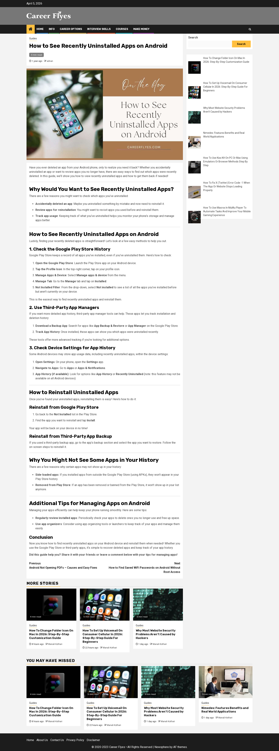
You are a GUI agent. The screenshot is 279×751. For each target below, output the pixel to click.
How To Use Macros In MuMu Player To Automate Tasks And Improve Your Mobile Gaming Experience (227, 211)
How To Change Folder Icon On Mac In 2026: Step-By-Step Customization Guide (51, 634)
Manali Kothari (55, 644)
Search (193, 37)
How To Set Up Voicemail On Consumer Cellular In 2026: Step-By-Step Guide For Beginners (103, 636)
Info (52, 29)
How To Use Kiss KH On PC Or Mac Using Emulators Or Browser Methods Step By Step (225, 161)
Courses (122, 29)
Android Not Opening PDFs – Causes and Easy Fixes (67, 565)
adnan (50, 61)
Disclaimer (93, 740)
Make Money (141, 29)
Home (40, 29)
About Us (42, 740)
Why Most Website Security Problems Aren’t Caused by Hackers (156, 634)
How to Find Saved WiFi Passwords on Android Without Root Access (142, 567)
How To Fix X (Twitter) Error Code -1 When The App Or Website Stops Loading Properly (226, 186)
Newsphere (161, 747)
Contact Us (57, 740)
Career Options (71, 29)
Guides (33, 38)
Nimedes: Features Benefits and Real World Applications (225, 709)
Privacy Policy (75, 740)
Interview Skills (99, 29)
